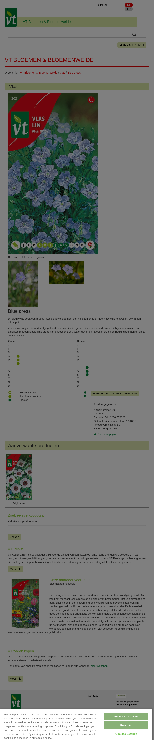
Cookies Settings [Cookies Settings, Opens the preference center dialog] (126, 733)
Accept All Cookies (126, 716)
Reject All (126, 725)
